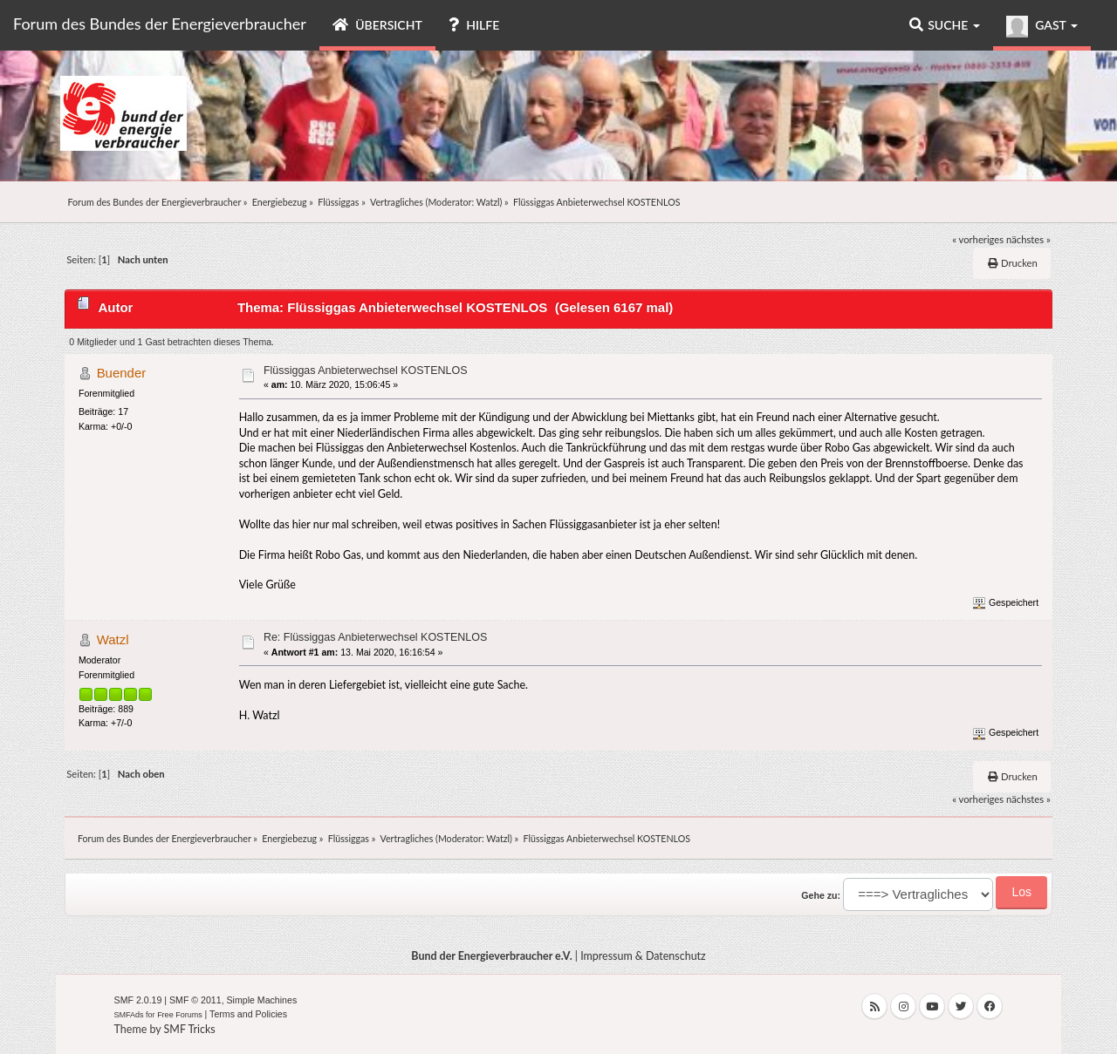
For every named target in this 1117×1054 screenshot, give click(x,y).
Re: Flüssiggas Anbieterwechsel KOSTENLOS (375, 637)
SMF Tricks (190, 1029)
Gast (1042, 26)
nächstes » (1028, 239)
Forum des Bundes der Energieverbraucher (159, 23)
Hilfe (474, 24)
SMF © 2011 (195, 1000)
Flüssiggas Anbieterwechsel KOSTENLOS (366, 370)
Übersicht (377, 24)
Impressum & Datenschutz (643, 955)
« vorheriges (978, 239)
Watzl (488, 201)
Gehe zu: (820, 895)
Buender (122, 372)
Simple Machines (262, 1000)
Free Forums (179, 1014)
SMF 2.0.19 (138, 1000)
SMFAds (129, 1014)
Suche (944, 24)
